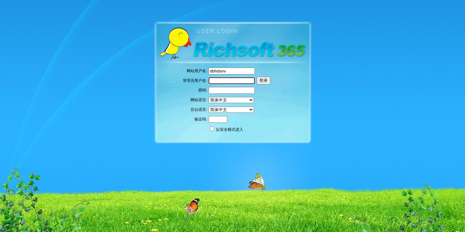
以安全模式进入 (229, 129)
